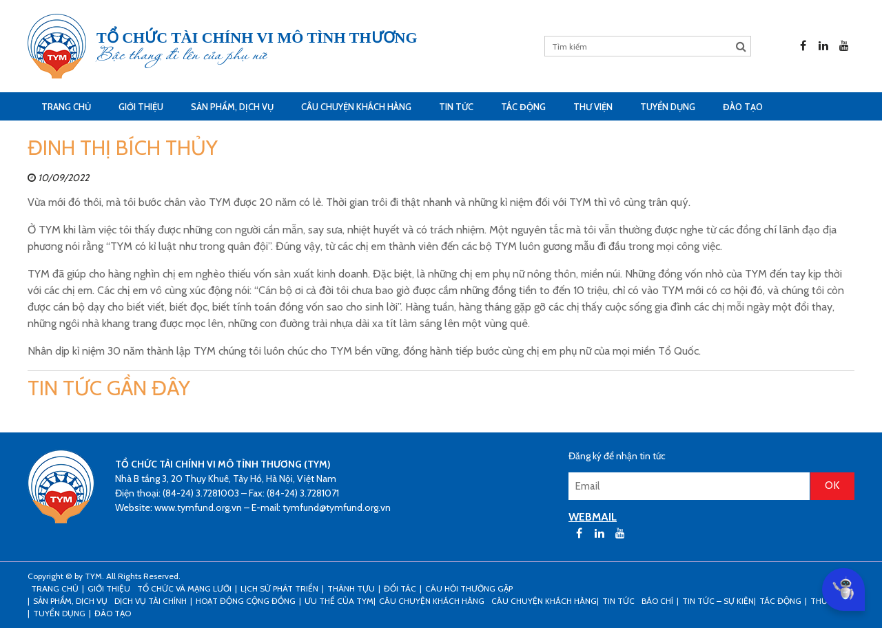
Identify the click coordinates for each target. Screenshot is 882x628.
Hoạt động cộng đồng (246, 601)
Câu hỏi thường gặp (469, 588)
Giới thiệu (141, 106)
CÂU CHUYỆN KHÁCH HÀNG (356, 106)
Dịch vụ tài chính (150, 601)
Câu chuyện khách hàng (544, 601)
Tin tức (456, 106)
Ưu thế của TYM (339, 601)
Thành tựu (351, 588)
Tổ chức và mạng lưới (184, 588)
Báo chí (657, 601)
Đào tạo (743, 106)
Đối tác (400, 588)
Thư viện (593, 106)
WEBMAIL (592, 516)
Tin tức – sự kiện (718, 601)
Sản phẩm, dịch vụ (232, 106)
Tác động (523, 106)
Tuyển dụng (667, 106)
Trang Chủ (66, 106)
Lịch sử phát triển (279, 588)
